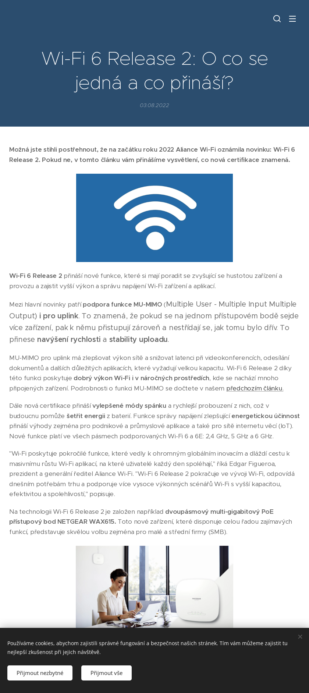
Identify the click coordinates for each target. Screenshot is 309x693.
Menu (292, 18)
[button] (277, 18)
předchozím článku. (254, 388)
